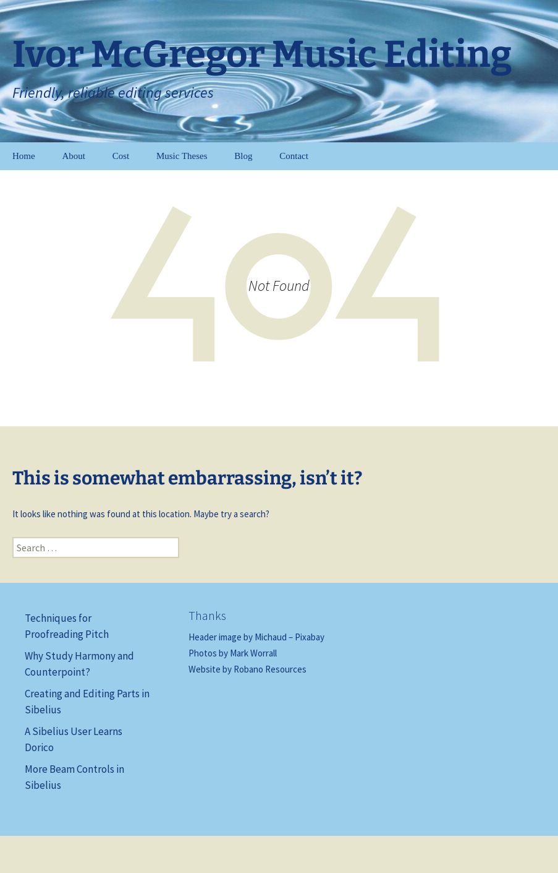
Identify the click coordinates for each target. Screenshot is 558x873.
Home (23, 156)
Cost (121, 156)
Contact (293, 156)
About (73, 156)
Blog (243, 156)
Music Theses (182, 156)
